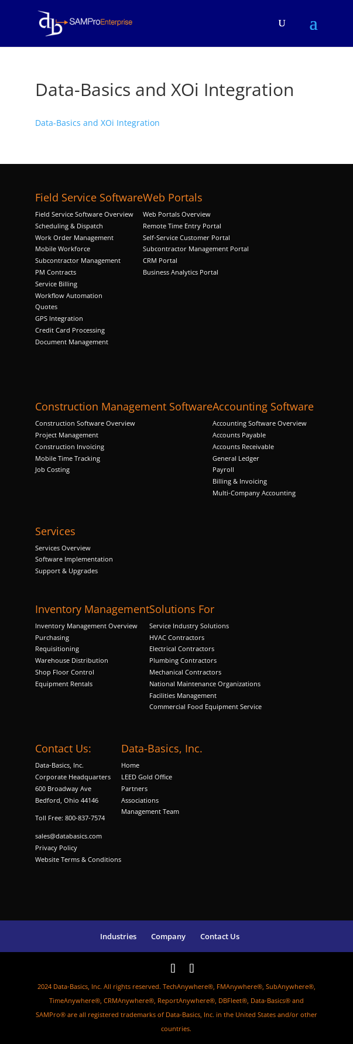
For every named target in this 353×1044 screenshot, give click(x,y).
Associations (140, 800)
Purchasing (52, 637)
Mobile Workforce (62, 248)
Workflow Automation (68, 295)
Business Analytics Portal (180, 272)
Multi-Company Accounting (254, 492)
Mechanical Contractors (185, 672)
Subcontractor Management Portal (196, 248)
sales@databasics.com (68, 835)
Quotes (46, 306)
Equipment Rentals (63, 683)
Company (168, 936)
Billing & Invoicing (240, 481)
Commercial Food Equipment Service (205, 706)
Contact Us (219, 936)
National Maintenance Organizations (205, 683)
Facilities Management (183, 695)
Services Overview (63, 547)
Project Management (66, 434)
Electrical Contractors (181, 648)
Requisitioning (58, 648)
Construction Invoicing (70, 446)
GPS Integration (59, 318)
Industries (118, 936)
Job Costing (52, 469)
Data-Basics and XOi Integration (97, 122)
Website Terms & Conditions (78, 859)
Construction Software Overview (85, 423)
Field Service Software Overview (84, 214)
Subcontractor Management (78, 260)
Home (130, 765)
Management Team (150, 811)
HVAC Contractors (176, 637)
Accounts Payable (239, 434)
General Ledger (236, 458)
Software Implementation (74, 558)
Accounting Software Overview (260, 423)
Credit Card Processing (70, 330)
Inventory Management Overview (86, 625)
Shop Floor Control (64, 672)
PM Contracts (55, 272)
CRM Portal (160, 260)
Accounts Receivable (243, 446)
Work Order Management (74, 237)
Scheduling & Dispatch (69, 225)
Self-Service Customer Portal (186, 237)
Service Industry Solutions (189, 625)
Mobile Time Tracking (67, 458)
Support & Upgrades (66, 570)
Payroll (223, 469)
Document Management (72, 341)
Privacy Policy (56, 847)
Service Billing (56, 283)
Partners (134, 788)
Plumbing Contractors (183, 660)
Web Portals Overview (177, 214)
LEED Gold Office (146, 776)
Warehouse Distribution (71, 660)
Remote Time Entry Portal (182, 225)
